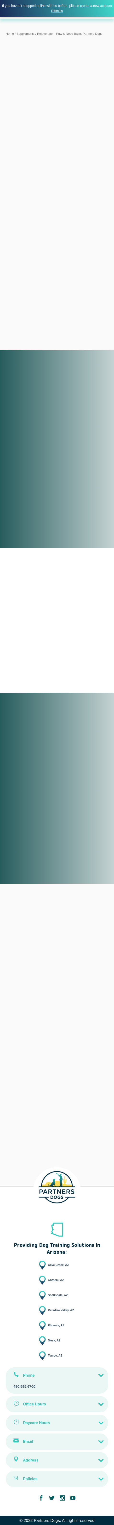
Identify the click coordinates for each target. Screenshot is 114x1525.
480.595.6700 (24, 1386)
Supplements (25, 33)
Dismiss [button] (57, 11)
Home (10, 33)
